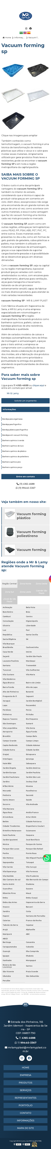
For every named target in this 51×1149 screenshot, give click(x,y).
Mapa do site (25, 1128)
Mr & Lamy (13, 393)
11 (25, 1037)
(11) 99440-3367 (25, 488)
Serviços (25, 1090)
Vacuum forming (31, 550)
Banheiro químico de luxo (13, 446)
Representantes (25, 1098)
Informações (9, 409)
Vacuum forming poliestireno (31, 534)
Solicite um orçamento (25, 401)
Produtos (25, 1082)
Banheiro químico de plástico (14, 451)
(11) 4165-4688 (26, 484)
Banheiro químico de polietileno (15, 457)
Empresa (25, 1075)
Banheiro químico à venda (13, 440)
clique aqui (38, 385)
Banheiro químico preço (12, 467)
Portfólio (26, 1105)
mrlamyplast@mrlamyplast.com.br (25, 1049)
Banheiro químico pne (11, 462)
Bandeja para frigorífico (11, 424)
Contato (25, 1113)
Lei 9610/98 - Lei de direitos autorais (33, 994)
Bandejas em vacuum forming (15, 435)
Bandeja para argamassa (12, 419)
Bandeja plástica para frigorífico (15, 430)
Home (25, 1067)
